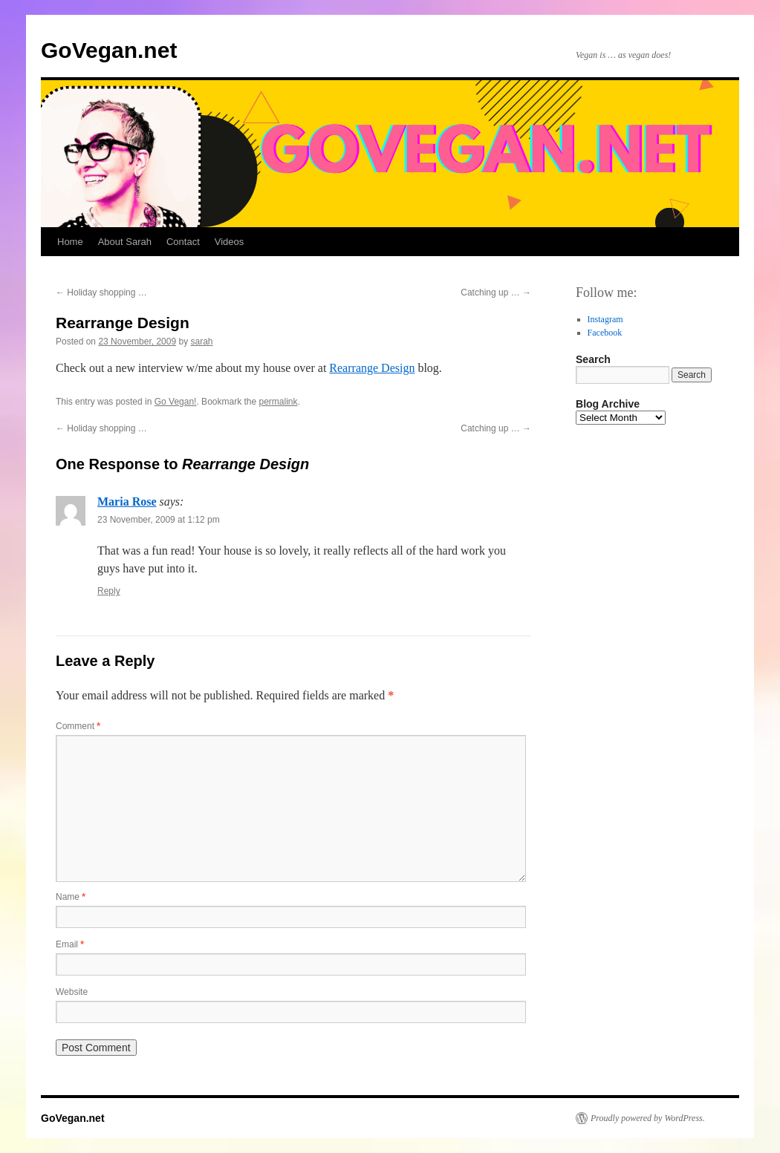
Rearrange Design (372, 368)
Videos (229, 241)
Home (70, 241)
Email (70, 944)
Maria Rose (127, 501)
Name (70, 897)
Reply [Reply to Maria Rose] (108, 591)
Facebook (605, 332)
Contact (183, 241)
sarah (202, 341)
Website (72, 992)
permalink (278, 401)
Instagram (605, 319)
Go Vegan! (176, 401)
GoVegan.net (109, 50)
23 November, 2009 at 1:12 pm (158, 520)
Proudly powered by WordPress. (648, 1118)
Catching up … (496, 292)
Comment (78, 726)
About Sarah (125, 241)
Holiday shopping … (101, 292)
